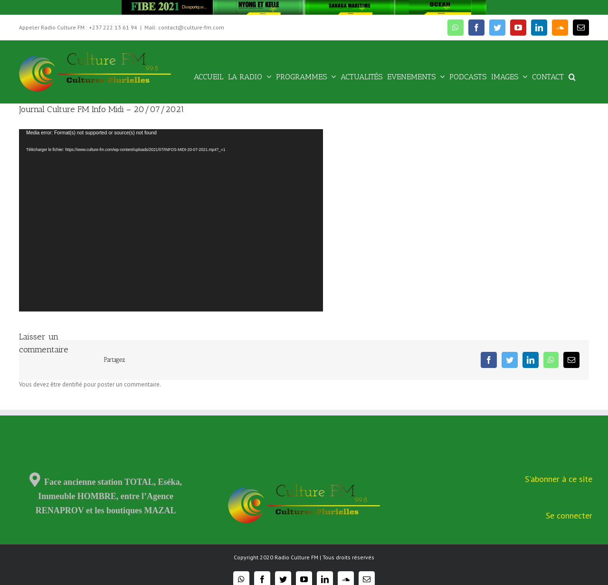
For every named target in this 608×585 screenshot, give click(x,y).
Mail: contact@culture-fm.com (184, 27)
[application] (171, 220)
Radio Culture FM (296, 557)
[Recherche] (572, 76)
